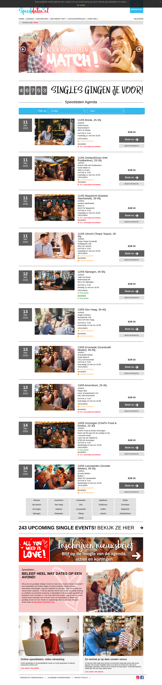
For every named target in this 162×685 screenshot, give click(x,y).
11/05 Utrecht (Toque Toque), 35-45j (97, 235)
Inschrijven (42, 19)
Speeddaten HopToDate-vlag (44, 602)
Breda (125, 500)
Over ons (92, 19)
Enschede (125, 505)
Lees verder (25, 668)
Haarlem (58, 509)
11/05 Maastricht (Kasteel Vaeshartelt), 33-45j (93, 197)
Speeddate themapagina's (32, 677)
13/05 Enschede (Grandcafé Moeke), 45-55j (94, 348)
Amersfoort (58, 500)
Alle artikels (35, 668)
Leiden (103, 509)
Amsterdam (81, 500)
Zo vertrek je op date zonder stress (106, 659)
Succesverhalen (76, 19)
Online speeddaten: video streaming (42, 659)
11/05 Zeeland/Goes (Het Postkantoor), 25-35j (92, 159)
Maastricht (125, 509)
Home (21, 19)
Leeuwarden (81, 509)
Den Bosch (36, 505)
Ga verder (81, 5)
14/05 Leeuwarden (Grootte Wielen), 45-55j (94, 467)
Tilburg (81, 513)
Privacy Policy (81, 677)
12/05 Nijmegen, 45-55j (91, 271)
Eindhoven (103, 505)
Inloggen (138, 19)
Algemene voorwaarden (59, 677)
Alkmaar (36, 500)
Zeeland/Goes (125, 513)
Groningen (37, 509)
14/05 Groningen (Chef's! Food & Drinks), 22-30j (97, 424)
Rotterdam (59, 513)
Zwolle (80, 518)
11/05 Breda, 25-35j (89, 119)
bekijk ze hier (76, 527)
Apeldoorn (103, 500)
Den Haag (59, 505)
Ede (81, 505)
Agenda (30, 19)
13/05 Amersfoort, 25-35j (92, 385)
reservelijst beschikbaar (92, 147)
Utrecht (103, 513)
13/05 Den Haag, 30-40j (92, 309)
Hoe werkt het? (58, 19)
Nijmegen (36, 513)
